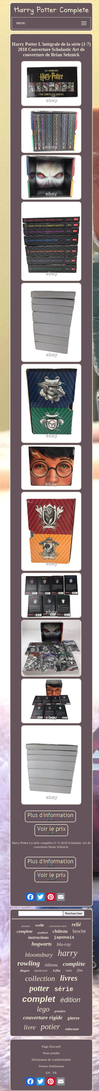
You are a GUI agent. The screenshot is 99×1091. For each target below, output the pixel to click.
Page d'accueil (51, 1046)
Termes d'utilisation (51, 1066)
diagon (24, 970)
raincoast (72, 1029)
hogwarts (42, 944)
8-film (57, 970)
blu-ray (64, 944)
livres (68, 978)
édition (70, 1000)
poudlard (43, 932)
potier (50, 1026)
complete (24, 931)
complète (74, 964)
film (80, 970)
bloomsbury (39, 955)
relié (76, 924)
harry (67, 953)
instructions (38, 937)
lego (43, 1009)
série (63, 989)
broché (79, 931)
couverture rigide (43, 1017)
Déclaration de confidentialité (51, 1059)
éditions (51, 965)
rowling (28, 963)
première (60, 1011)
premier (26, 925)
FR (55, 1073)
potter (39, 988)
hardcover (41, 970)
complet (38, 999)
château (60, 931)
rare (69, 970)
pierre (74, 1018)
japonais (64, 937)
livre (30, 1027)
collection (40, 978)
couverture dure (58, 925)
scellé (39, 925)
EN (48, 1073)
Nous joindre (51, 1053)
